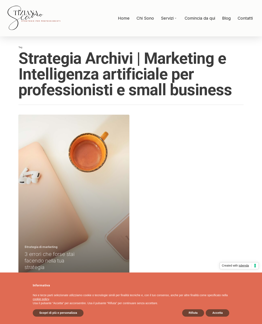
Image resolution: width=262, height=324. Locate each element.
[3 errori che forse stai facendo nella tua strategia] (73, 196)
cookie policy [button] (41, 299)
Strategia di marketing (41, 247)
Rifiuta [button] (193, 312)
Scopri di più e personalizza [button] (58, 312)
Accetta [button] (217, 312)
